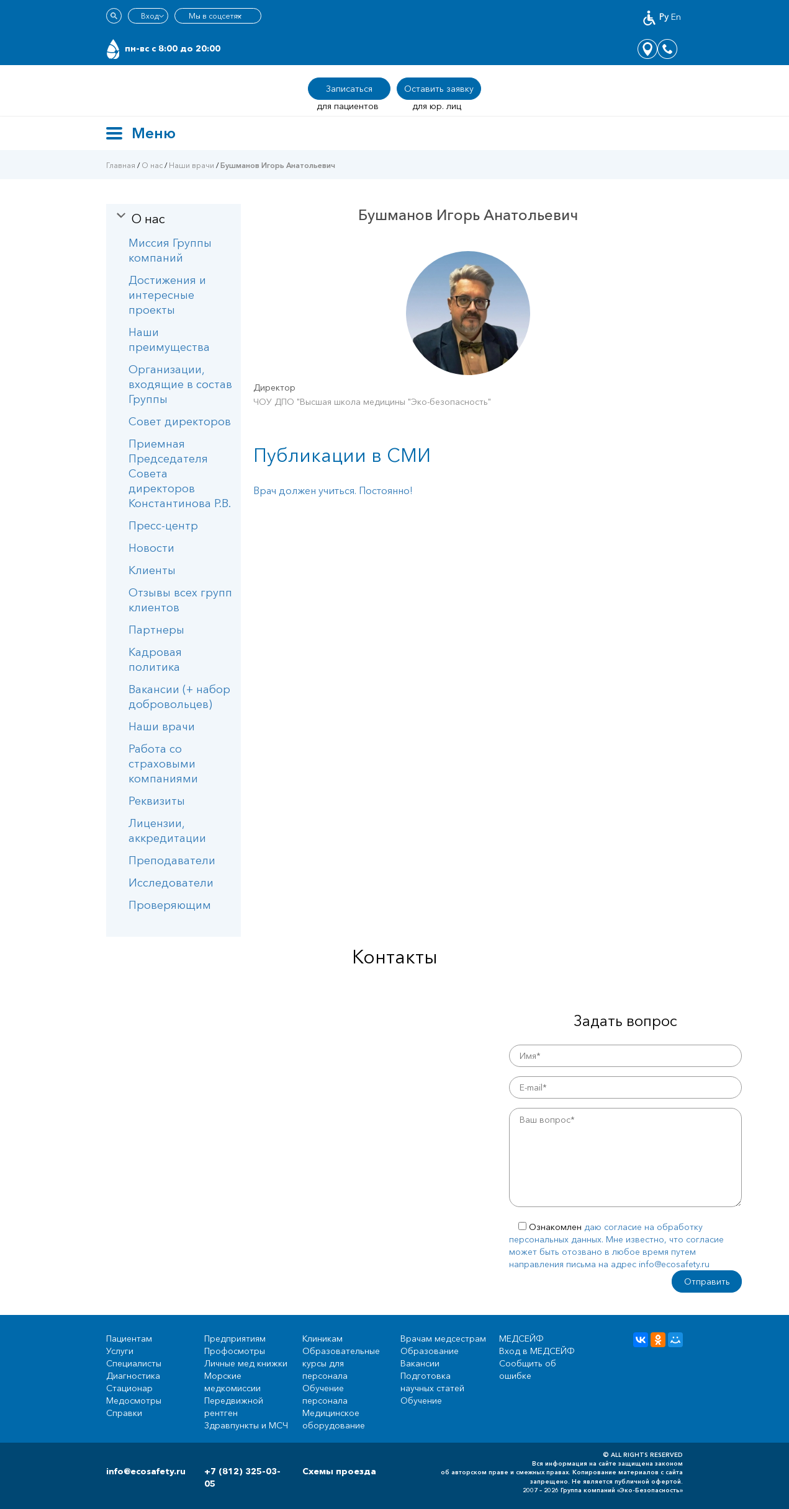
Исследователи (171, 883)
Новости (151, 548)
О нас (152, 165)
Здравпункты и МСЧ (246, 1425)
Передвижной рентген (233, 1406)
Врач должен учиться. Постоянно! (333, 490)
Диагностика (133, 1375)
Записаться (349, 88)
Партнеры (156, 630)
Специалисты (133, 1363)
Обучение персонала (325, 1394)
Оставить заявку (439, 88)
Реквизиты (156, 801)
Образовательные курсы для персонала (341, 1363)
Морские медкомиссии (232, 1382)
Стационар (129, 1388)
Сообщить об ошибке (527, 1369)
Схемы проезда (339, 1471)
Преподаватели (171, 860)
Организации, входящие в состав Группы (180, 384)
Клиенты (152, 570)
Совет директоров (179, 421)
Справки (124, 1412)
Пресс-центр (163, 526)
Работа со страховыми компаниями (163, 763)
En (676, 16)
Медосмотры (133, 1400)
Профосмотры (234, 1350)
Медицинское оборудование (333, 1419)
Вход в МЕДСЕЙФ (537, 1350)
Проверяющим (169, 905)
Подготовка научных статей (432, 1382)
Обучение (421, 1400)
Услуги (119, 1350)
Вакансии (420, 1363)
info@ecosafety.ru (146, 1471)
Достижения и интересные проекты (167, 295)
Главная (120, 165)
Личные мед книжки (245, 1363)
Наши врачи (191, 165)
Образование (429, 1350)
